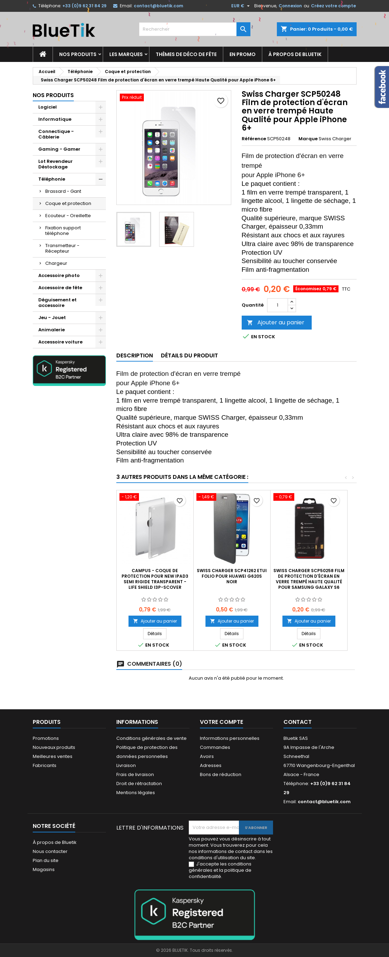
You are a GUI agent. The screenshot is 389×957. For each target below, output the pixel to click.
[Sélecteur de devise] (241, 6)
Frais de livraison (135, 774)
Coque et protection (68, 203)
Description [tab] (134, 355)
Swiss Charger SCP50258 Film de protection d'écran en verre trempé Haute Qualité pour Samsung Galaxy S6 (308, 579)
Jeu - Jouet (52, 317)
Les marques (126, 54)
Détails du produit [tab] (189, 355)
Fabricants (44, 765)
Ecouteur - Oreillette (68, 215)
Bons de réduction (220, 774)
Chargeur (56, 263)
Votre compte (221, 722)
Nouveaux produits (54, 747)
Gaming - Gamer (59, 149)
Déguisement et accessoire (57, 302)
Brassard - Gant (63, 191)
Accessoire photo (59, 275)
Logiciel (47, 107)
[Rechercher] (194, 29)
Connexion (290, 6)
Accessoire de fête (60, 287)
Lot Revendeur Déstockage (55, 164)
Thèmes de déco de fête (186, 54)
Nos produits (77, 54)
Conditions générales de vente (151, 738)
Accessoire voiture (60, 342)
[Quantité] (277, 305)
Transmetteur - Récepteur (62, 248)
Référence (254, 139)
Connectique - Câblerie (56, 134)
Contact (297, 722)
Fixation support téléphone (63, 230)
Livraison (126, 765)
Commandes (215, 747)
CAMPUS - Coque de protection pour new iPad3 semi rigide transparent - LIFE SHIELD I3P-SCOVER (155, 579)
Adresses (210, 765)
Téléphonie (51, 179)
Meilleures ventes (52, 756)
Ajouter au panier (275, 322)
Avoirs (207, 756)
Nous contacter (50, 851)
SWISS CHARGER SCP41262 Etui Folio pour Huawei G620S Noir (232, 576)
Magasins (44, 869)
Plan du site (46, 860)
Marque (308, 139)
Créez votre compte (333, 6)
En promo (242, 54)
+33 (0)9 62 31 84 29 (84, 6)
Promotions (46, 738)
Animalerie (51, 329)
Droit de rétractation (139, 783)
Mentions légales (135, 792)
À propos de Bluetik (295, 54)
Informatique (54, 119)
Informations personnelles (229, 738)
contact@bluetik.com (158, 6)
